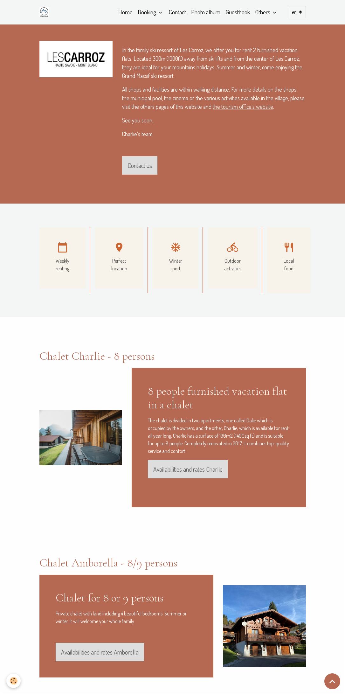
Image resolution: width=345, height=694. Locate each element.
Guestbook (237, 12)
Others (263, 12)
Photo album (205, 12)
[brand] (45, 12)
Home (125, 12)
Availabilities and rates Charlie (188, 469)
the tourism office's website (243, 106)
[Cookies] (13, 681)
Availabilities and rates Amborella (100, 652)
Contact (177, 12)
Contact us (140, 165)
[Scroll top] (332, 681)
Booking (147, 12)
